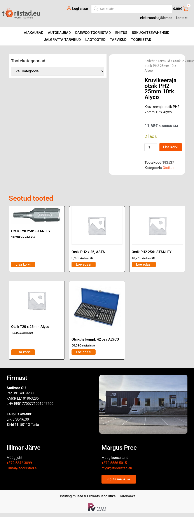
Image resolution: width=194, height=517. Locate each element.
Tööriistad (141, 40)
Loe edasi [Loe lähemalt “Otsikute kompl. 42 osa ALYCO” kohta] (83, 352)
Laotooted (95, 40)
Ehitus (121, 33)
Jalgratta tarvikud (62, 40)
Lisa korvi (170, 147)
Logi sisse (80, 9)
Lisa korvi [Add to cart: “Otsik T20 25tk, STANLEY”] (23, 264)
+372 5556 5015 (114, 463)
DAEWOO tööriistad (93, 33)
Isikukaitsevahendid (150, 33)
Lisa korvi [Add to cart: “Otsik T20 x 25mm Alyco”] (23, 352)
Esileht (150, 61)
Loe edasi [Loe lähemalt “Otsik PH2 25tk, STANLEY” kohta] (143, 264)
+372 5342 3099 (19, 463)
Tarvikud (118, 40)
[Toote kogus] (151, 147)
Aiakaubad (33, 33)
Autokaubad (59, 33)
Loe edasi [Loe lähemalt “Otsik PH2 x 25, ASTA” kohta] (83, 264)
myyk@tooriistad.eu (116, 468)
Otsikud (178, 61)
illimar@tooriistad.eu (22, 468)
